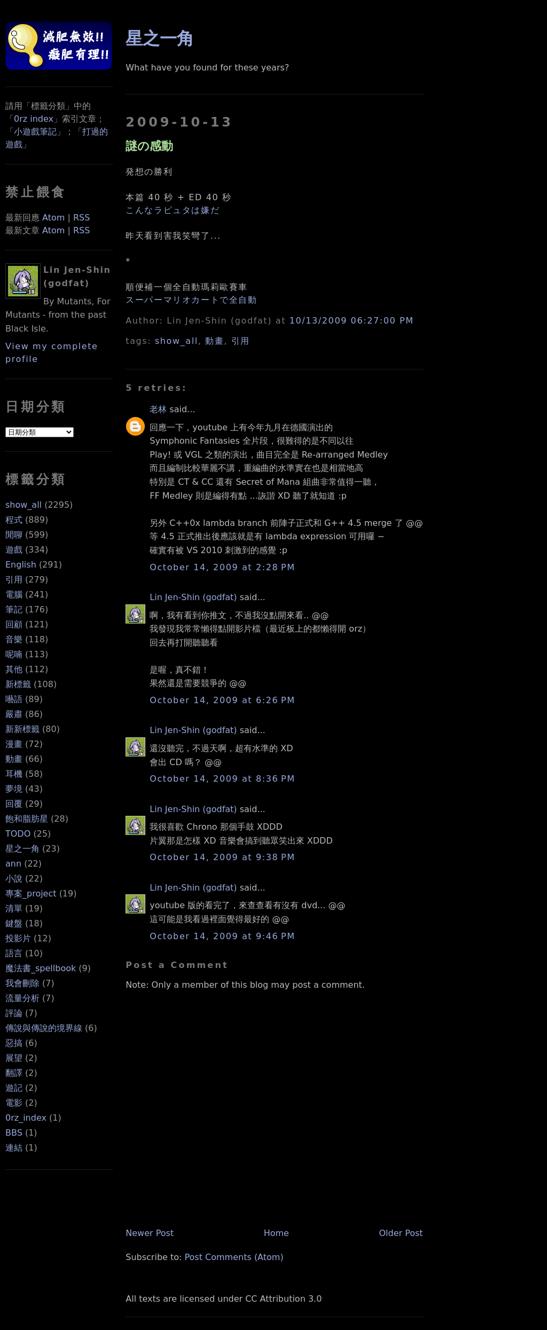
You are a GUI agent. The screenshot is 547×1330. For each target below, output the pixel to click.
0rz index (33, 119)
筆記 (13, 609)
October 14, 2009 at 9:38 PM (222, 857)
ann (13, 864)
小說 (13, 878)
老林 (158, 409)
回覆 (13, 804)
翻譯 (13, 1073)
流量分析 (22, 998)
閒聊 (13, 535)
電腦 (13, 594)
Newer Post (150, 1233)
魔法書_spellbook (40, 968)
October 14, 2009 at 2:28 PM (222, 567)
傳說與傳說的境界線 (43, 1028)
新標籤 (18, 684)
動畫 (13, 759)
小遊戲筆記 (35, 132)
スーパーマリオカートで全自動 (191, 300)
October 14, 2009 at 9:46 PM (222, 936)
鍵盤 (13, 923)
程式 (13, 520)
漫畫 (13, 744)
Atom (53, 218)
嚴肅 (13, 714)
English (20, 565)
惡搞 (13, 1043)
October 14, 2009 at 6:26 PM (222, 700)
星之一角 (22, 849)
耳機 (13, 774)
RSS (81, 218)
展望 (13, 1058)
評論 (13, 1013)
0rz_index (25, 1118)
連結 (13, 1148)
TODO (17, 834)
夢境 (13, 789)
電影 (13, 1103)
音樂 (13, 639)
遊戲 (13, 550)
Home (276, 1233)
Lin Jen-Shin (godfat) (193, 597)
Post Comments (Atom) (234, 1257)
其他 (13, 669)
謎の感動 (149, 146)
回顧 (13, 624)
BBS (13, 1133)
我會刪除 (22, 983)
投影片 (18, 938)
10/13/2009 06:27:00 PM (352, 321)
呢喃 (13, 654)
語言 (13, 953)
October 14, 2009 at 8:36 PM (222, 779)
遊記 (13, 1088)
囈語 (13, 699)
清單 (13, 908)
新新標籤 (22, 729)
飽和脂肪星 (26, 819)
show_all (23, 505)
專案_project (31, 893)
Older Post (401, 1233)
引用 (13, 580)
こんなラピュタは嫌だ (173, 210)
